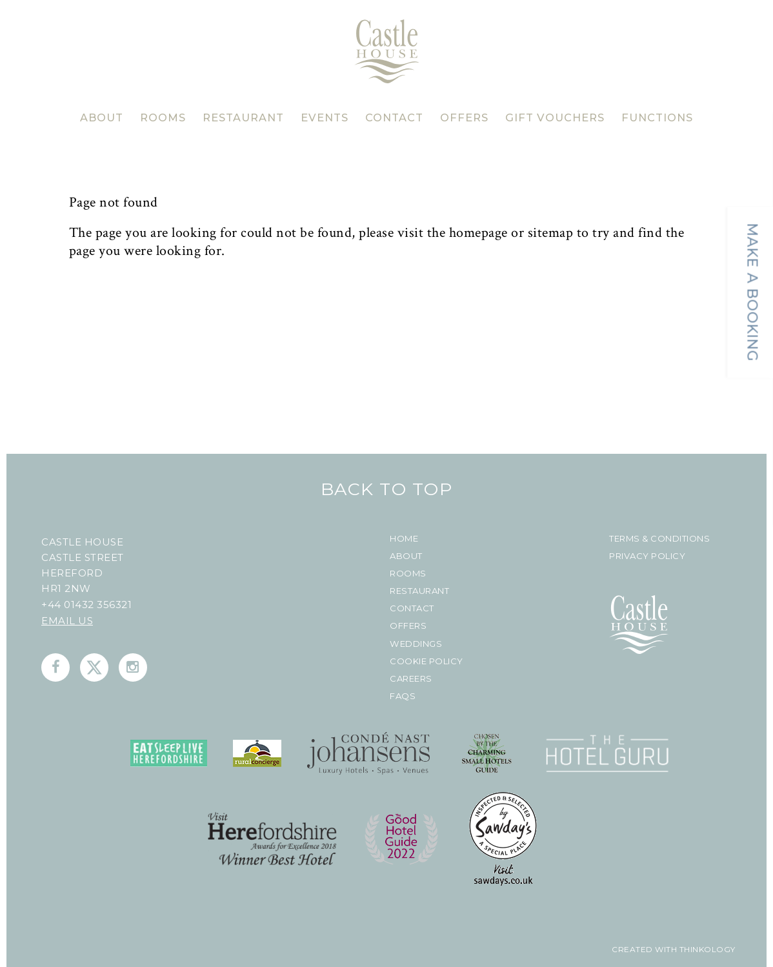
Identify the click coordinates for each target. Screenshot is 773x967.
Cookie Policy (426, 661)
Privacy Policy (647, 556)
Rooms (408, 573)
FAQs (403, 696)
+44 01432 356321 (86, 604)
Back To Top (387, 489)
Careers (411, 679)
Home (404, 538)
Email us (67, 621)
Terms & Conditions (659, 538)
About (406, 556)
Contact (412, 608)
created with (644, 949)
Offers (408, 626)
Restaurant (419, 591)
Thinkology (706, 949)
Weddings (416, 644)
